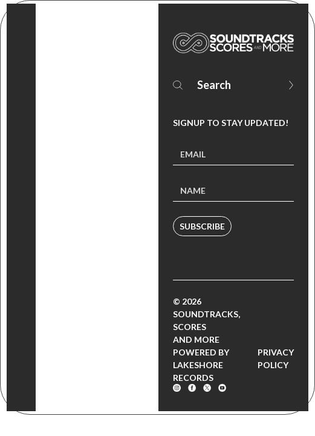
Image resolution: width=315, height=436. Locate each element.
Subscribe (202, 226)
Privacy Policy (276, 358)
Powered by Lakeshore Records (201, 365)
